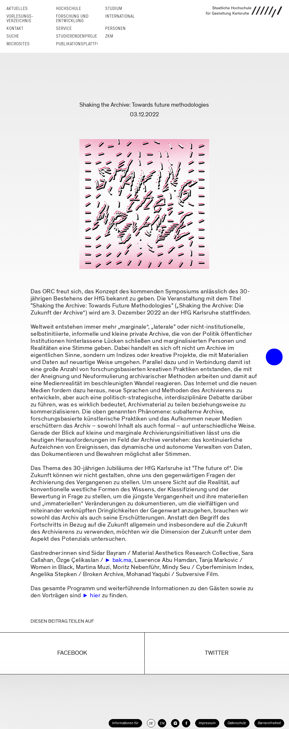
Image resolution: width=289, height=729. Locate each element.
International (120, 16)
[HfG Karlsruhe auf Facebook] (186, 723)
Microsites (18, 44)
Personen (115, 28)
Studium (113, 8)
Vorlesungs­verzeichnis (19, 18)
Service (64, 28)
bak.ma (122, 560)
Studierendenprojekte (80, 36)
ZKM (109, 36)
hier (95, 595)
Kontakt (14, 28)
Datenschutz (237, 723)
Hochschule (68, 8)
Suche (12, 36)
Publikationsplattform (80, 44)
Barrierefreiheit (269, 723)
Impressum (207, 723)
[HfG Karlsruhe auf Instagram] (175, 723)
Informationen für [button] (125, 723)
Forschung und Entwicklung (72, 18)
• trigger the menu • (274, 357)
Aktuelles (17, 8)
